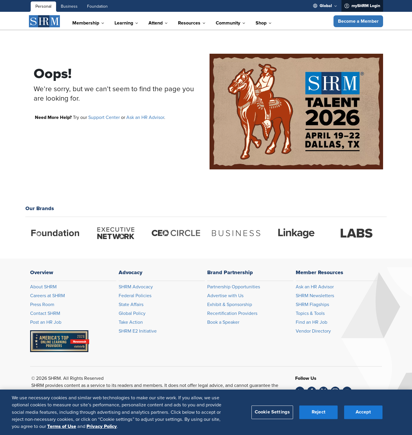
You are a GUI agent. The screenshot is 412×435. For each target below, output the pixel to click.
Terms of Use (61, 426)
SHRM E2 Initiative (138, 331)
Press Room (42, 304)
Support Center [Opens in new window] (104, 117)
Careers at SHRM (47, 295)
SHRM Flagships (312, 304)
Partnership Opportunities (233, 286)
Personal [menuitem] (43, 6)
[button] (358, 21)
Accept (363, 412)
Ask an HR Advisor (145, 117)
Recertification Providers (232, 313)
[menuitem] (324, 6)
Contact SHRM (45, 313)
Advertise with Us (225, 295)
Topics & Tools (310, 313)
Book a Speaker (223, 322)
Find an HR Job (311, 322)
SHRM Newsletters (315, 295)
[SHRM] (44, 21)
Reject (319, 412)
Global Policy (132, 313)
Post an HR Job (45, 322)
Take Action (131, 322)
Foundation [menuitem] (97, 6)
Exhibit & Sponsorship (229, 304)
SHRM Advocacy (136, 286)
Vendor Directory (313, 331)
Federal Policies (135, 295)
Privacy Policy (101, 426)
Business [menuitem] (69, 6)
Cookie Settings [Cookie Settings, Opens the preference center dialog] (272, 412)
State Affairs (131, 304)
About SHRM (43, 286)
